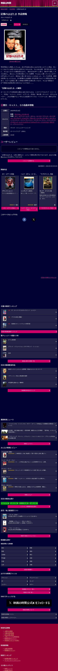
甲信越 (3, 558)
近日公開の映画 (9, 635)
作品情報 (12, 9)
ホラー (31, 584)
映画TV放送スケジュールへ (28, 536)
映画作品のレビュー (11, 638)
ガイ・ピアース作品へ (9, 208)
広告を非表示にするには (48, 277)
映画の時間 (4, 9)
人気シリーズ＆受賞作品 (12, 636)
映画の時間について (28, 609)
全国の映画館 (9, 648)
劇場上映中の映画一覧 (28, 361)
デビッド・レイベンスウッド (21, 122)
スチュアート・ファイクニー (40, 122)
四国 (31, 561)
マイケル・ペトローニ (22, 114)
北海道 (3, 554)
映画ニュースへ (28, 443)
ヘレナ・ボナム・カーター (33, 116)
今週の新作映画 (9, 633)
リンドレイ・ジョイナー (21, 118)
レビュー (16, 24)
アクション (5, 577)
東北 (31, 554)
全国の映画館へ (28, 569)
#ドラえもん (4, 503)
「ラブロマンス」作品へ (47, 208)
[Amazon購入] (14, 61)
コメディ (4, 584)
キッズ (31, 581)
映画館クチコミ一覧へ (28, 589)
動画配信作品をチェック (28, 390)
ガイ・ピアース (20, 116)
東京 (3, 548)
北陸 (31, 558)
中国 (3, 561)
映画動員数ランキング (11, 658)
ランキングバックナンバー (13, 660)
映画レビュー (28, 494)
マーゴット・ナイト (18, 120)
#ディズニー (33, 503)
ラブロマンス (5, 20)
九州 (3, 564)
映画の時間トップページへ (9, 617)
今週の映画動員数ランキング (9, 331)
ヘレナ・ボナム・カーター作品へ (28, 208)
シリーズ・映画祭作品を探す (28, 506)
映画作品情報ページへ (8, 614)
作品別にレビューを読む (12, 640)
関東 (31, 548)
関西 (3, 551)
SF (2, 581)
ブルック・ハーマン (36, 118)
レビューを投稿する (28, 160)
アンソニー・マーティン (33, 120)
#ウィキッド (13, 503)
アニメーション (34, 577)
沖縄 (31, 564)
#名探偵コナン (23, 503)
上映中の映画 (9, 631)
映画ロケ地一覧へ (28, 592)
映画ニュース (9, 668)
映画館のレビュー (10, 650)
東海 (31, 551)
